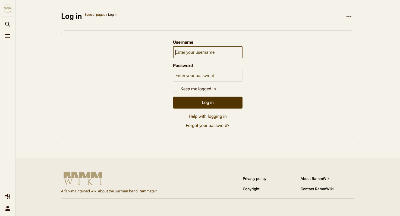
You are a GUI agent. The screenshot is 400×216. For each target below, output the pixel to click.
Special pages (94, 15)
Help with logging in (208, 116)
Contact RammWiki (317, 189)
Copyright (251, 189)
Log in (208, 102)
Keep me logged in (198, 88)
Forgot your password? (207, 125)
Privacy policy (254, 178)
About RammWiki (315, 178)
